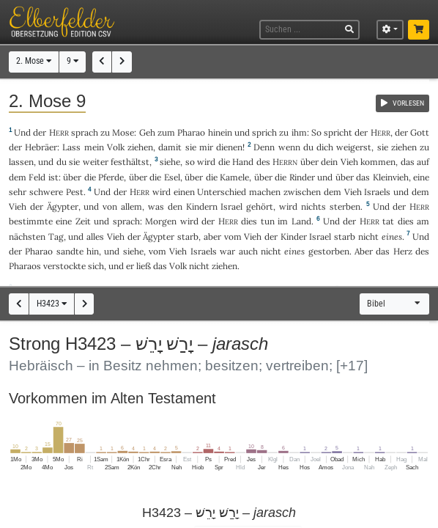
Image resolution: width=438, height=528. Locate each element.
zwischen (302, 191)
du (308, 147)
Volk (116, 147)
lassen (21, 161)
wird (206, 161)
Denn (264, 147)
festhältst (130, 161)
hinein (220, 132)
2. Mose (33, 61)
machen (265, 191)
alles (95, 236)
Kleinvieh (391, 177)
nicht (368, 236)
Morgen (161, 221)
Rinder (302, 177)
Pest (74, 191)
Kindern (202, 206)
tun (268, 221)
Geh (147, 132)
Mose (123, 132)
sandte (69, 251)
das (408, 161)
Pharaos (25, 265)
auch (248, 251)
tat (388, 221)
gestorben (328, 251)
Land (301, 221)
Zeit (83, 221)
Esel (172, 177)
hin (92, 251)
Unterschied (221, 191)
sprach (84, 132)
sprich (264, 132)
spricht (338, 132)
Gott (419, 132)
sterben (345, 206)
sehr (17, 191)
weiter (95, 161)
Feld (37, 177)
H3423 (52, 303)
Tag (56, 236)
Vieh (349, 161)
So (316, 132)
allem (131, 206)
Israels (377, 191)
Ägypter (62, 206)
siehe (170, 161)
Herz (402, 251)
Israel (231, 206)
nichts (313, 206)
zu (105, 132)
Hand (242, 161)
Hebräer (41, 147)
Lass (71, 147)
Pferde (111, 177)
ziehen (140, 147)
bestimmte (31, 221)
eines (392, 236)
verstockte (64, 265)
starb (187, 236)
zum (166, 132)
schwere (46, 191)
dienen (229, 147)
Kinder (294, 236)
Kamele (234, 177)
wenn (289, 147)
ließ (143, 265)
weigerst (353, 147)
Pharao (191, 132)
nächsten (27, 236)
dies (249, 221)
